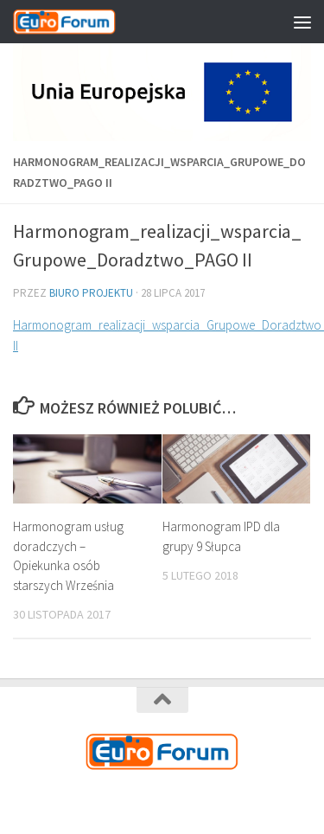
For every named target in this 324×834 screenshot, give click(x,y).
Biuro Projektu (91, 292)
